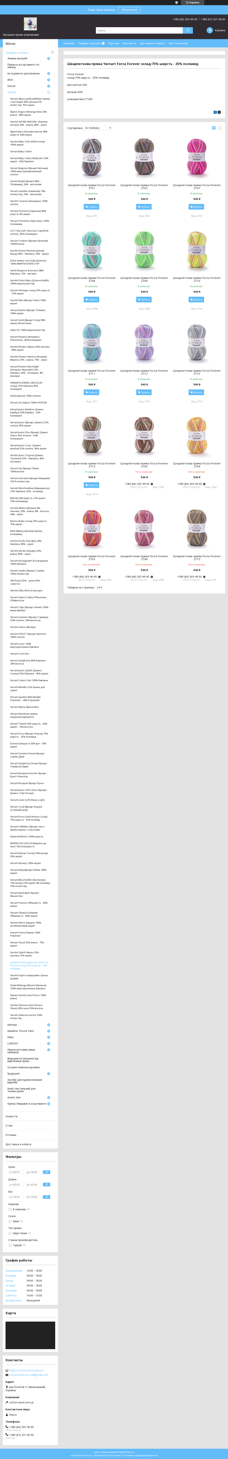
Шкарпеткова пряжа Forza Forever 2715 (197, 557)
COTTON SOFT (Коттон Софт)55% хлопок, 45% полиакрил (29, 232)
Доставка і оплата (152, 43)
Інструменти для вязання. (23, 73)
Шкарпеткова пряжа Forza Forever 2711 (92, 372)
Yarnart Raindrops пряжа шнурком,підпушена (24, 715)
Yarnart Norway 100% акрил (25, 863)
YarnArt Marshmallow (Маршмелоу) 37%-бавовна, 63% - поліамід (30, 490)
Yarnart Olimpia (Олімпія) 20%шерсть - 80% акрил (24, 914)
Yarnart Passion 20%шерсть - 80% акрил (29, 904)
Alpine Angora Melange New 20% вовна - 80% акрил (28, 113)
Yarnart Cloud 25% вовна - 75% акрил (27, 944)
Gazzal (11, 86)
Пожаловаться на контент (107, 1455)
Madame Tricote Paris (20, 1031)
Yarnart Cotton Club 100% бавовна (29, 680)
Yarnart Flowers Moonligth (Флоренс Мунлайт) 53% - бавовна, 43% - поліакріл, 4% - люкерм (27, 371)
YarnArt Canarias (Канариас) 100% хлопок (29, 203)
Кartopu (12, 1024)
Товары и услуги (17, 52)
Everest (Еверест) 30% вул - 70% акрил (28, 745)
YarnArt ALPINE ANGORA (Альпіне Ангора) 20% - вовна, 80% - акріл (29, 123)
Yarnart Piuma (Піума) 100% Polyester (25, 934)
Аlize (10, 79)
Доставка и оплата (18, 1144)
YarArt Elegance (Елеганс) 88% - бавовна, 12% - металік (27, 272)
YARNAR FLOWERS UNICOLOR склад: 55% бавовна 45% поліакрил (26, 386)
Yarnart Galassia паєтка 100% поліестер (26, 1017)
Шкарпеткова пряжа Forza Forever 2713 (197, 372)
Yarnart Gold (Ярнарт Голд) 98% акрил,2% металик (27, 322)
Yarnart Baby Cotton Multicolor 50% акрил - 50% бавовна (29, 160)
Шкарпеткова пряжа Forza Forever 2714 (92, 465)
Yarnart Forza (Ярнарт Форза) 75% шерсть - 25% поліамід (29, 735)
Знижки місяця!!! (17, 58)
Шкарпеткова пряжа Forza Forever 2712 (144, 372)
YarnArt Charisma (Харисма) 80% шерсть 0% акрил (28, 212)
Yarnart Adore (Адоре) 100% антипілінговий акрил (25, 924)
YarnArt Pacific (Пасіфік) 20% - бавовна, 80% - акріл (26, 542)
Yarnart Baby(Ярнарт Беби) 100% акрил (28, 871)
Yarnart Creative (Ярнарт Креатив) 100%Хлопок (29, 242)
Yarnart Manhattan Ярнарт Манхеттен (24, 894)
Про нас (113, 43)
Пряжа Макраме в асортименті (26, 1103)
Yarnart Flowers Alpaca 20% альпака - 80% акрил (30, 348)
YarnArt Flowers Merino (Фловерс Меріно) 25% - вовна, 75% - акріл (28, 358)
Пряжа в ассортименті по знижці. (23, 66)
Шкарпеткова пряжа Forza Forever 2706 (144, 557)
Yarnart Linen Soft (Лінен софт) (27, 800)
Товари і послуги (89, 43)
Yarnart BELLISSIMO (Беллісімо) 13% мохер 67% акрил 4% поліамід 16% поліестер (30, 883)
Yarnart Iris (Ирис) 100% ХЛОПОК (28, 402)
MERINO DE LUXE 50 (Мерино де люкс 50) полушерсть (28, 845)
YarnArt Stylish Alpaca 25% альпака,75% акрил (24, 954)
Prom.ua (130, 1452)
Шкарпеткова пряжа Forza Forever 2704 (197, 465)
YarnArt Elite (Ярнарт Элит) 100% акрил (28, 302)
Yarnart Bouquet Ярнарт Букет (27, 783)
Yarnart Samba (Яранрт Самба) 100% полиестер (27, 572)
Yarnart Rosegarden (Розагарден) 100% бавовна (29, 562)
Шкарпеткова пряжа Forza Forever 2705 (92, 557)
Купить (93, 207)
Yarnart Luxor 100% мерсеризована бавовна (24, 645)
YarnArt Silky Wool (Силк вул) (26, 590)
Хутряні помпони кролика (23, 1067)
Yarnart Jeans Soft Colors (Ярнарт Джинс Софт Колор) (28, 791)
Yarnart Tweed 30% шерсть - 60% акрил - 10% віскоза (28, 725)
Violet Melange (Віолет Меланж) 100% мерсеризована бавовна (28, 987)
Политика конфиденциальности (141, 1455)
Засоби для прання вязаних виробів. (24, 1081)
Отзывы (11, 1135)
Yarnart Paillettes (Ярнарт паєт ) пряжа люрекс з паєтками (27, 828)
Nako (10, 1037)
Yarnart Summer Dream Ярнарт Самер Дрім (27, 755)
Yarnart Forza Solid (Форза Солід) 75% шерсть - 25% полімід (28, 818)
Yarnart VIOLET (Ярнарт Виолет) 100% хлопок (28, 635)
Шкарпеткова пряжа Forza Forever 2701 (92, 186)
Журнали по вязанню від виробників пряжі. (22, 1060)
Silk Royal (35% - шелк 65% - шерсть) (25, 582)
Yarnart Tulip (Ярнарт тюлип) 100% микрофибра (29, 609)
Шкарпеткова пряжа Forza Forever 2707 (197, 186)
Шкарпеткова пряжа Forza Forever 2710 (197, 279)
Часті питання (178, 43)
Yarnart (11, 92)
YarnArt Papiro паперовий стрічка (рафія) (29, 977)
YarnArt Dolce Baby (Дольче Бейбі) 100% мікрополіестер (29, 282)
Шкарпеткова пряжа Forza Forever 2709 (144, 279)
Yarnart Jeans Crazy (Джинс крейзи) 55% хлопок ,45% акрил (28, 447)
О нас (9, 1125)
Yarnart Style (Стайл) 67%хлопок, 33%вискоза (28, 599)
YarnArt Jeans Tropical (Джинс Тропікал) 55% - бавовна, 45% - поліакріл (27, 458)
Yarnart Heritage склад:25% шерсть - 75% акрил (30, 292)
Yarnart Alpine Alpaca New (24, 707)
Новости (11, 1116)
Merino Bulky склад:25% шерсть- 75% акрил (28, 523)
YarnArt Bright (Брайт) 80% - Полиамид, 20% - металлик (26, 183)
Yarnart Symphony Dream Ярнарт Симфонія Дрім (28, 765)
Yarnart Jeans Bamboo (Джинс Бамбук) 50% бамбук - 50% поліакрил (27, 412)
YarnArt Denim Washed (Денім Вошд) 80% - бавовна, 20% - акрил (29, 252)
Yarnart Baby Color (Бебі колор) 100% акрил (27, 143)
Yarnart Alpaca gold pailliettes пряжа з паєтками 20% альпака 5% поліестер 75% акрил (30, 102)
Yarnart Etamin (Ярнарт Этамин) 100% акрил (27, 312)
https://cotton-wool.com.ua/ (26, 1370)
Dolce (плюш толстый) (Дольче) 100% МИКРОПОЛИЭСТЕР (28, 262)
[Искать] (188, 30)
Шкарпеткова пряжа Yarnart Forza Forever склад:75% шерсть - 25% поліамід (29, 965)
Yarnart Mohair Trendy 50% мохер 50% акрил (29, 855)
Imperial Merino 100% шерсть (26, 836)
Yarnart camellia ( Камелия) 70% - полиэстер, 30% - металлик (28, 193)
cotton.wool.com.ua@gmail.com (28, 1375)
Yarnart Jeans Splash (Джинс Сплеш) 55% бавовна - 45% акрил (29, 672)
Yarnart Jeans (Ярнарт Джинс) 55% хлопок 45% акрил (29, 424)
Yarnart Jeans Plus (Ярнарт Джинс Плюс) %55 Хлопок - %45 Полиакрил (29, 435)
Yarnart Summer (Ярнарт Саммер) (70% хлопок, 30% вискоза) (29, 619)
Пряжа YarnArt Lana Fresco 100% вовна (28, 997)
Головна (68, 43)
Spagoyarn (13, 1073)
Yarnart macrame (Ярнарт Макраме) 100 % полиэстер (30, 480)
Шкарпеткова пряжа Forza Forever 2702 (144, 186)
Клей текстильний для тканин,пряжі (21, 1090)
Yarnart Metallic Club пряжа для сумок (27, 689)
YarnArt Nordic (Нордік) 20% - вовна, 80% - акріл (26, 552)
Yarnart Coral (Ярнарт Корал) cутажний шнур (26, 808)
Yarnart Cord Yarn (19, 653)
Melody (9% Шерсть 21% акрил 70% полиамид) (27, 500)
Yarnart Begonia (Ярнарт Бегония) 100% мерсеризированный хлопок (29, 171)
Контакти (129, 43)
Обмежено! (129, 10)
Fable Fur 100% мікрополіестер (27, 330)
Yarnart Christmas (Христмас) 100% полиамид (29, 222)
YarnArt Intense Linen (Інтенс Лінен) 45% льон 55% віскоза (26, 1007)
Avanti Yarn (14, 1097)
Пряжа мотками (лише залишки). (21, 1051)
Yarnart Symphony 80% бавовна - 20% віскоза (28, 662)
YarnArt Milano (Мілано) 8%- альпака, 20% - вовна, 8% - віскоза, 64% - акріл (29, 511)
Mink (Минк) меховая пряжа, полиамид (26, 532)
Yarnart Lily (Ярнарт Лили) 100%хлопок (24, 470)
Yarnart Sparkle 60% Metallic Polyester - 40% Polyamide (25, 699)
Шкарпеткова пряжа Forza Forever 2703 (144, 465)
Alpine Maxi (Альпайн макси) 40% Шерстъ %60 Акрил (28, 133)
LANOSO (12, 1043)
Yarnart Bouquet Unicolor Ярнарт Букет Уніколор (28, 775)
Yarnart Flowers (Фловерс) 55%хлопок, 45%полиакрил (25, 338)
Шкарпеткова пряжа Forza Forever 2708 (92, 279)
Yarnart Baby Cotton (21, 151)
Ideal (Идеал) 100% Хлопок (25, 395)
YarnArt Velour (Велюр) (23, 627)
